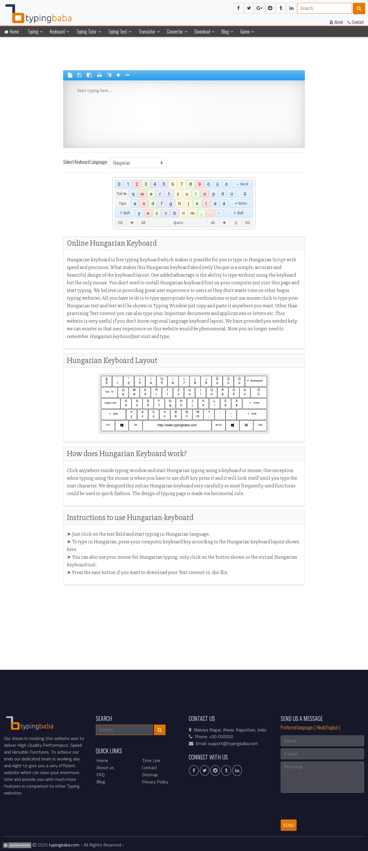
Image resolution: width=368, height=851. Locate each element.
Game (245, 31)
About (336, 22)
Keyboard (57, 31)
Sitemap (150, 774)
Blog (225, 31)
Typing (33, 31)
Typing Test (117, 31)
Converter (175, 31)
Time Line (151, 760)
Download (202, 31)
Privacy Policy (155, 781)
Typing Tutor (86, 31)
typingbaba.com (64, 844)
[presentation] (324, 806)
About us (105, 767)
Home (11, 31)
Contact (356, 22)
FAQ (100, 774)
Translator (147, 31)
